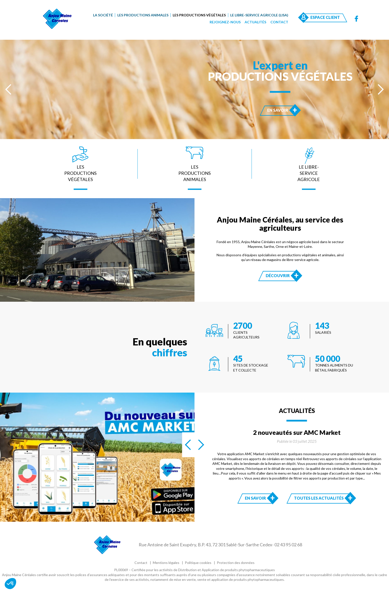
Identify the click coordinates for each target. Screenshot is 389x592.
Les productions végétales (199, 15)
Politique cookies (198, 562)
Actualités (255, 22)
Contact (279, 22)
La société (103, 15)
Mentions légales (166, 562)
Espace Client (325, 17)
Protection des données (236, 562)
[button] (10, 584)
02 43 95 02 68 (288, 544)
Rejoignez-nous (225, 22)
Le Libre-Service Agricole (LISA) (259, 15)
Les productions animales (142, 15)
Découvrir (282, 275)
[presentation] (8, 89)
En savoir (282, 110)
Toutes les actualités (319, 498)
